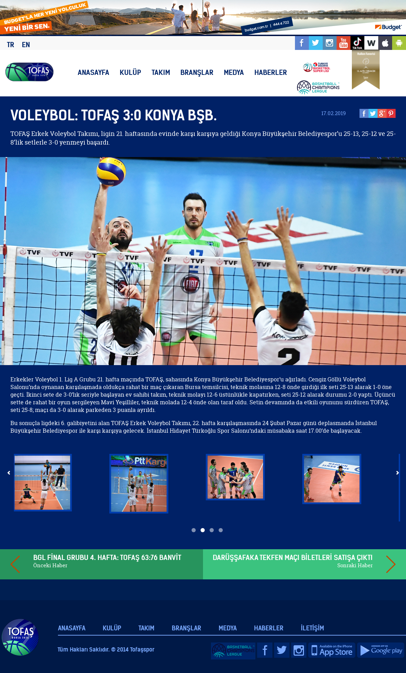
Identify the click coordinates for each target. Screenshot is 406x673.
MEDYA (234, 72)
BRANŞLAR (196, 72)
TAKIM (161, 72)
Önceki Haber (50, 565)
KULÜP (130, 72)
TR (10, 44)
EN (26, 44)
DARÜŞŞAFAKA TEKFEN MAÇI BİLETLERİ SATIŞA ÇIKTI (293, 557)
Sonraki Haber (355, 565)
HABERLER (270, 72)
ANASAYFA (93, 72)
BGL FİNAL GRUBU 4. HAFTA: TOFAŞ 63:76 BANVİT (107, 557)
